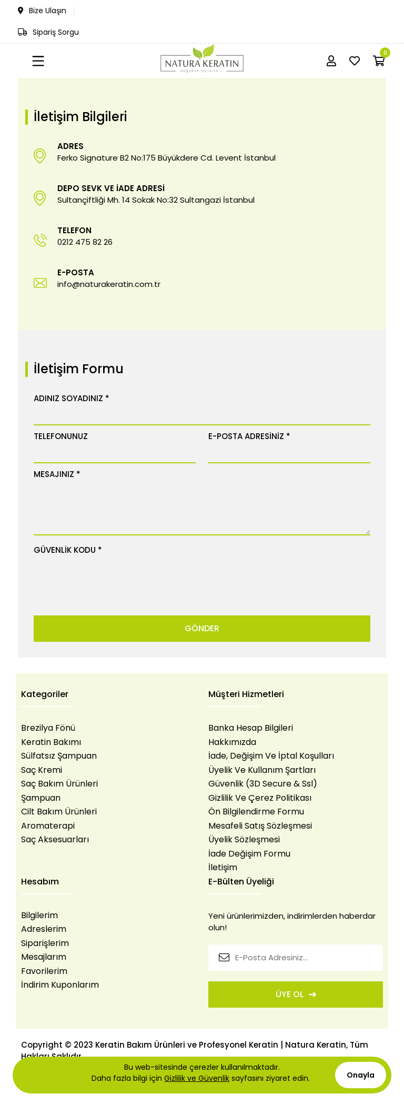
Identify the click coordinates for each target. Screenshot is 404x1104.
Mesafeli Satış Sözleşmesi (260, 826)
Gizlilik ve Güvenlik (196, 1078)
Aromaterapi (48, 826)
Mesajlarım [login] (43, 957)
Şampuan (40, 798)
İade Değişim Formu (249, 854)
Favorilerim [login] (44, 971)
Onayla (361, 1075)
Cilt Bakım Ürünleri (59, 812)
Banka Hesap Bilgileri (250, 728)
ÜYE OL (296, 994)
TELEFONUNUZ (61, 436)
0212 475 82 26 (85, 241)
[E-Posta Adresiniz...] (295, 957)
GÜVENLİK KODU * (68, 549)
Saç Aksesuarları (55, 839)
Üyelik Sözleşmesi (244, 839)
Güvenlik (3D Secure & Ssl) (262, 784)
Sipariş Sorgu (48, 32)
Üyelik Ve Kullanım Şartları (262, 770)
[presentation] (114, 579)
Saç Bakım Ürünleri (59, 784)
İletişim (222, 867)
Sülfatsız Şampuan (59, 756)
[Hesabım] (331, 61)
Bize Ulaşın (42, 10)
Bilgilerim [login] (39, 915)
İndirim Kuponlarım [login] (60, 985)
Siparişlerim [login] (45, 943)
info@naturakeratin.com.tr (108, 284)
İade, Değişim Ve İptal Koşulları (271, 756)
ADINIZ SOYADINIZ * (71, 398)
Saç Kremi (41, 770)
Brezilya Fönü (48, 728)
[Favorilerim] (354, 61)
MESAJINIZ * (57, 474)
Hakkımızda (232, 742)
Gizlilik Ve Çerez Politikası (259, 798)
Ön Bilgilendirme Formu (256, 812)
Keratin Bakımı (51, 742)
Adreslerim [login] (43, 929)
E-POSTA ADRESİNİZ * (249, 436)
